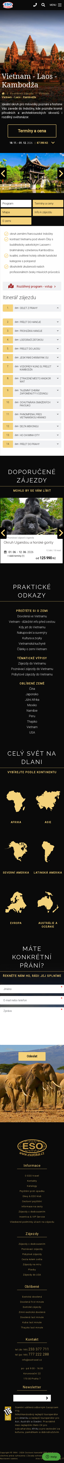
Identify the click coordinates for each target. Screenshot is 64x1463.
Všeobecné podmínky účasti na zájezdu (32, 1222)
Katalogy (32, 1186)
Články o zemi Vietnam (32, 649)
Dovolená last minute (32, 1317)
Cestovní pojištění (32, 1201)
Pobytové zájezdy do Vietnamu (32, 674)
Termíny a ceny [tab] (43, 203)
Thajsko (32, 721)
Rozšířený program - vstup (31, 286)
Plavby (32, 1269)
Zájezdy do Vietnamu (32, 663)
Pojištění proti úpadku (32, 1191)
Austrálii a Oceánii (31, 1421)
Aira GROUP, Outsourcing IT (50, 1459)
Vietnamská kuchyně (32, 643)
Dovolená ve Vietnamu (32, 616)
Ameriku (24, 1418)
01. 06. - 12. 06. (18, 552)
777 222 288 (39, 1354)
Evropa (16, 923)
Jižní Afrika (32, 699)
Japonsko (32, 694)
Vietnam (32, 727)
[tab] (32, 308)
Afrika (16, 822)
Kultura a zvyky (32, 638)
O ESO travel (32, 1175)
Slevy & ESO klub (32, 1196)
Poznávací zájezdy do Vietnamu (32, 669)
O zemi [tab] (6, 221)
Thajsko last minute (32, 1327)
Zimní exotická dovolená (32, 1312)
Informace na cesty (32, 1206)
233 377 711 (39, 1349)
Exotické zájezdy (32, 1307)
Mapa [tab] (6, 212)
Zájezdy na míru (32, 1264)
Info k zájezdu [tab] (43, 212)
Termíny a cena (32, 131)
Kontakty (32, 1181)
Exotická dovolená (32, 1296)
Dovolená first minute (32, 1302)
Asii (17, 1421)
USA (32, 732)
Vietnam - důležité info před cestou (32, 621)
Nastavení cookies (9, 1459)
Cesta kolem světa (32, 1259)
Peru (32, 716)
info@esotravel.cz (32, 1360)
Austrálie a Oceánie (48, 925)
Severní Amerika (16, 872)
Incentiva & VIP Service (32, 1216)
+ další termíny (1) (16, 556)
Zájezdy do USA (32, 1274)
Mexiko (32, 705)
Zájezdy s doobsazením (32, 1211)
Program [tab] (7, 203)
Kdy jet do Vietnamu (32, 627)
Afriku (35, 1428)
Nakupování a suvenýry (32, 632)
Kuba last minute (32, 1322)
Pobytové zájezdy (32, 1254)
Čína (32, 688)
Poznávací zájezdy (32, 1249)
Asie (48, 822)
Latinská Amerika (48, 872)
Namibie (32, 710)
